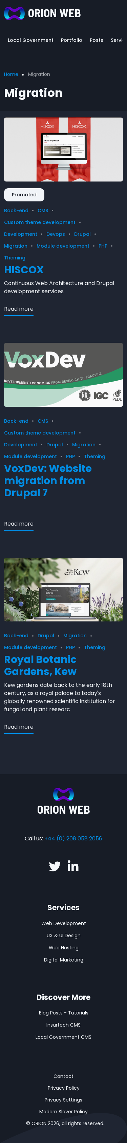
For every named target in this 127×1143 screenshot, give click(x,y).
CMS (43, 210)
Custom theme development (40, 222)
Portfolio (71, 40)
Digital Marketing (63, 959)
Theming (14, 257)
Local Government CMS (63, 1037)
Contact (63, 1076)
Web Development (63, 923)
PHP (103, 246)
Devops (55, 234)
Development (20, 234)
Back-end (16, 210)
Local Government (31, 40)
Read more (19, 309)
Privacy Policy (64, 1088)
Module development (63, 246)
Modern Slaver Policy (63, 1111)
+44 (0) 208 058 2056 (73, 838)
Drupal (82, 234)
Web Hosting (64, 947)
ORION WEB (54, 13)
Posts (96, 40)
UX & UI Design (64, 935)
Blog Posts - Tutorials (63, 1012)
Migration (15, 246)
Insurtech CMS (63, 1025)
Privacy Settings (63, 1099)
